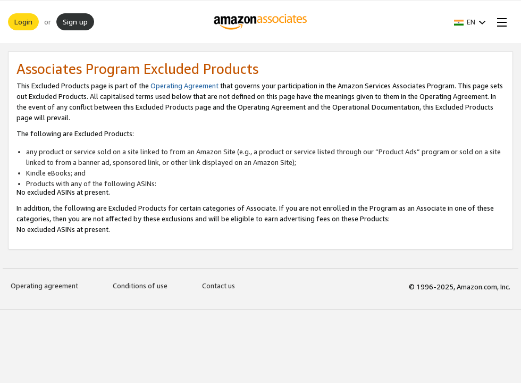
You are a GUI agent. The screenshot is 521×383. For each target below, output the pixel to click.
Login (23, 21)
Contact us (218, 285)
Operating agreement (44, 285)
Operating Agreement (184, 85)
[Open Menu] (499, 22)
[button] (469, 21)
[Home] (260, 22)
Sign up (75, 21)
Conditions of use (140, 285)
